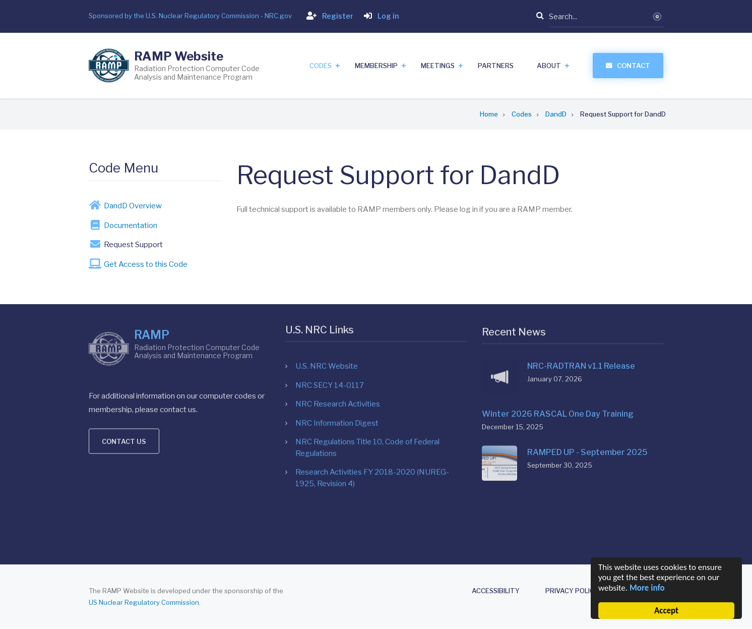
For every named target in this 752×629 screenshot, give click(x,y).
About (549, 66)
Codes (320, 66)
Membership (376, 66)
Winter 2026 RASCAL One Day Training (558, 328)
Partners (496, 66)
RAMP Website (178, 56)
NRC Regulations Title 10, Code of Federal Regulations (367, 354)
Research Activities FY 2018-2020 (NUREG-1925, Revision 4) (372, 384)
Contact (633, 66)
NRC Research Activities (337, 310)
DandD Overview (120, 205)
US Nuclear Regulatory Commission (144, 602)
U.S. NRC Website (326, 272)
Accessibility (496, 591)
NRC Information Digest (337, 329)
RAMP (151, 259)
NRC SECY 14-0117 (329, 291)
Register (327, 16)
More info (647, 588)
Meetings (438, 66)
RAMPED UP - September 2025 (587, 367)
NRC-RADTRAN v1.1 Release (581, 280)
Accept (666, 610)
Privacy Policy (572, 591)
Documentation (118, 225)
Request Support (121, 244)
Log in (379, 16)
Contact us (124, 365)
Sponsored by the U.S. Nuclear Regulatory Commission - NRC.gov (190, 16)
